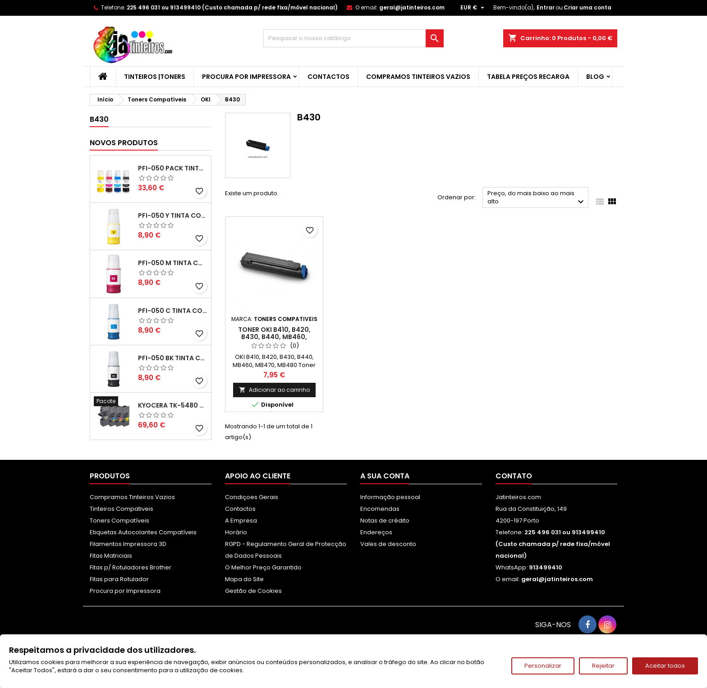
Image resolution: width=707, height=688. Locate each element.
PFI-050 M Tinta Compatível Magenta (172, 262)
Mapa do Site (244, 579)
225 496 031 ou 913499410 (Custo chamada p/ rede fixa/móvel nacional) (232, 7)
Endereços (376, 532)
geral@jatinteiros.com (412, 7)
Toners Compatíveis (119, 520)
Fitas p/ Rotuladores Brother (130, 567)
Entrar (546, 7)
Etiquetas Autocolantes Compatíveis (143, 532)
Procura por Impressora (246, 76)
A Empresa (241, 520)
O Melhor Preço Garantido (263, 567)
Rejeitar (603, 665)
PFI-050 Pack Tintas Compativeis (172, 168)
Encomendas (379, 509)
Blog (595, 76)
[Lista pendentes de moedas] (473, 7)
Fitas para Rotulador (119, 579)
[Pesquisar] (353, 38)
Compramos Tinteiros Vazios (418, 76)
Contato (514, 476)
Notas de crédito (384, 520)
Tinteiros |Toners (154, 76)
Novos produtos (124, 143)
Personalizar (542, 665)
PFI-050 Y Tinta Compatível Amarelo (172, 215)
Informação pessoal (390, 497)
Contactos (328, 76)
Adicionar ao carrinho (274, 390)
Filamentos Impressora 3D (128, 544)
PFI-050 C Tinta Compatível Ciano (172, 310)
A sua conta (384, 476)
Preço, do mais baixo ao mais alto (536, 198)
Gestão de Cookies (253, 591)
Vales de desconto (388, 544)
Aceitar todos (665, 665)
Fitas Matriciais (111, 555)
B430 (99, 119)
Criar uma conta (587, 7)
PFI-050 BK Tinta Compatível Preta (172, 358)
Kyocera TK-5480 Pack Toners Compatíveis (172, 405)
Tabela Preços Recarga (528, 76)
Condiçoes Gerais (251, 497)
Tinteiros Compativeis (121, 509)
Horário (236, 532)
